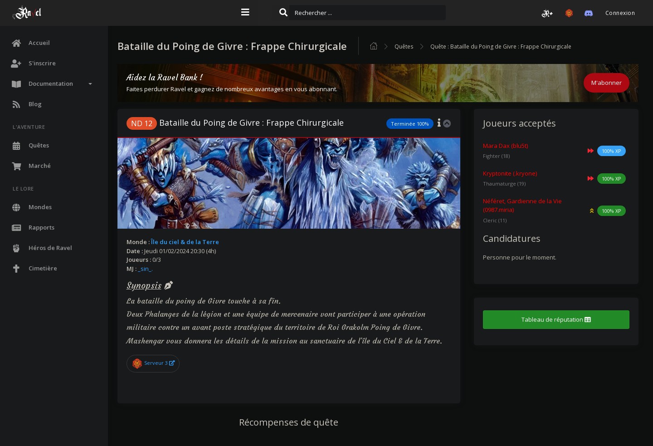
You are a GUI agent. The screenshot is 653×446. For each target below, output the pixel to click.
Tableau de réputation (557, 319)
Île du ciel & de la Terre (191, 242)
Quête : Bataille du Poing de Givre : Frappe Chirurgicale (506, 46)
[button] (547, 13)
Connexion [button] (620, 13)
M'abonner (606, 82)
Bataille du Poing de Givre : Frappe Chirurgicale (241, 122)
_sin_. (151, 269)
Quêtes (409, 46)
